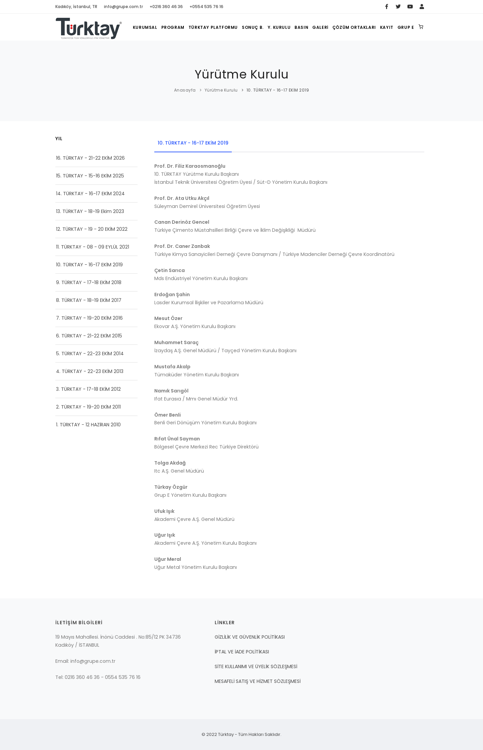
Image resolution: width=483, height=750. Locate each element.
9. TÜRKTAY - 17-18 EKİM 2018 (88, 282)
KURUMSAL (145, 27)
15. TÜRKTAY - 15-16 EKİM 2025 (90, 175)
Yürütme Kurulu (221, 90)
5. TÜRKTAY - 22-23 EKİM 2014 (90, 353)
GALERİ (320, 27)
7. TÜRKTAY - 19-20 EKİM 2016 (89, 318)
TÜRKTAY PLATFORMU (213, 27)
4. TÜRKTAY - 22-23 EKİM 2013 (89, 371)
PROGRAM (172, 27)
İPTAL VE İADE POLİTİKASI (242, 651)
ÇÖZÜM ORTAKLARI (354, 27)
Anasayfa (185, 90)
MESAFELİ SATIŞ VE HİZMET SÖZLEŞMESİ (258, 681)
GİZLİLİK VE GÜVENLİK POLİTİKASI (250, 637)
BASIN (301, 27)
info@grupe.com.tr (123, 6)
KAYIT (386, 27)
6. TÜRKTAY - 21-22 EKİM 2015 (89, 335)
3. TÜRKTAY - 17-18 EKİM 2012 (88, 389)
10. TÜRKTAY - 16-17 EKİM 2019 (89, 264)
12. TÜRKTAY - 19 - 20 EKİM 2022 (91, 229)
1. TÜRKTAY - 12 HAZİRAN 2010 (88, 424)
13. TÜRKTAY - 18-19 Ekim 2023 (90, 211)
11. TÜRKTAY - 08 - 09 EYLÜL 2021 (92, 247)
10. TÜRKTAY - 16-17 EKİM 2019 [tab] (193, 143)
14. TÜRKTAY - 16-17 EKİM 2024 (90, 193)
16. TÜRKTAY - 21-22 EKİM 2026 (90, 158)
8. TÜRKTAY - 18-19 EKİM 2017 (88, 300)
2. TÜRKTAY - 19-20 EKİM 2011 (88, 407)
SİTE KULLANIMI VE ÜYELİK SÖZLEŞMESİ (256, 666)
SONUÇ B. (253, 27)
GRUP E (405, 27)
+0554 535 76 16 (206, 6)
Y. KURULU (279, 27)
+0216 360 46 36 (166, 6)
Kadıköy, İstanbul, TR (76, 6)
